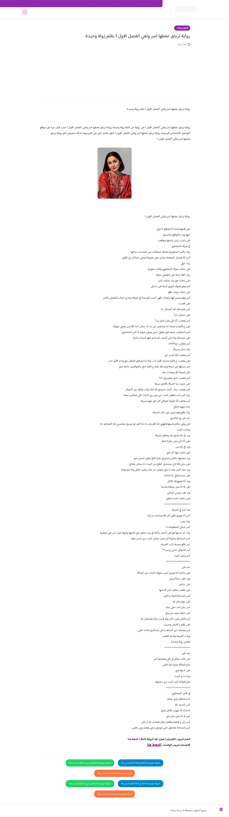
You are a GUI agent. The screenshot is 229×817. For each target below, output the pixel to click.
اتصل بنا (155, 4)
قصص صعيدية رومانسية (71, 13)
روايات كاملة (136, 13)
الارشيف (80, 4)
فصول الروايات (151, 13)
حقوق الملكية (142, 4)
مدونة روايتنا (176, 810)
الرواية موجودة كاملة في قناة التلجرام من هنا (140, 763)
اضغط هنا (133, 739)
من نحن (129, 4)
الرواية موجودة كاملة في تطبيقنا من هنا (114, 773)
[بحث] (24, 13)
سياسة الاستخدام (114, 4)
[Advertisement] (114, 70)
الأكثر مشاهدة (120, 13)
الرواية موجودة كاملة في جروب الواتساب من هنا (90, 763)
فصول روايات (182, 28)
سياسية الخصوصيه (95, 4)
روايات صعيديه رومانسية (99, 13)
